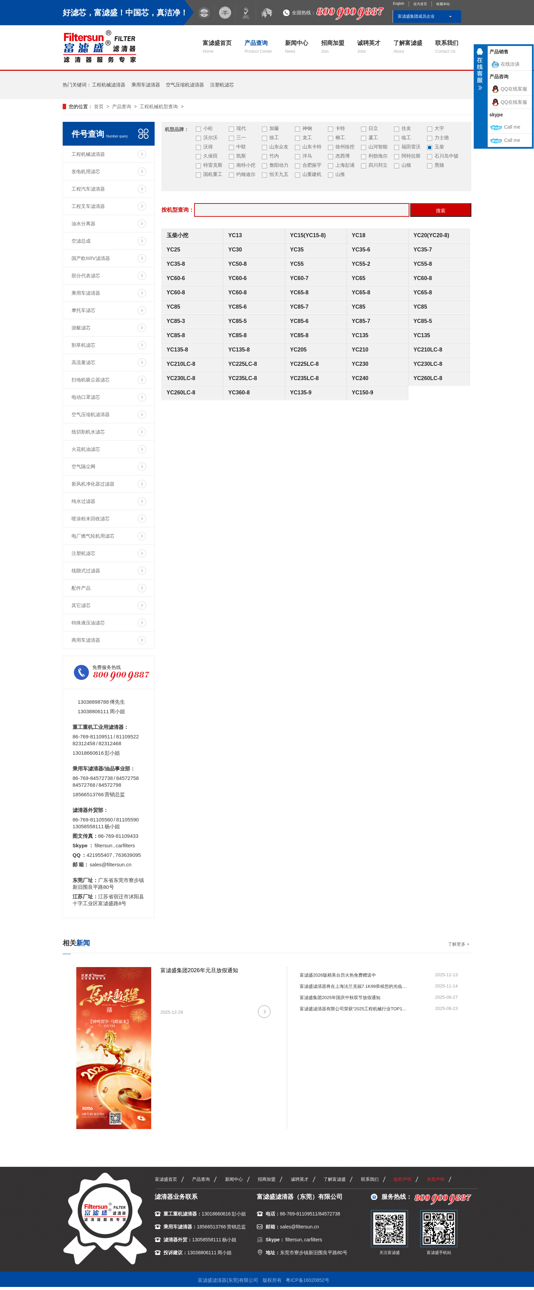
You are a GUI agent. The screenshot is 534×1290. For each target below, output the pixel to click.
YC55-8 (422, 264)
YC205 (298, 350)
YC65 (358, 278)
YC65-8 (299, 292)
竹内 (274, 156)
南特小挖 (245, 165)
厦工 (373, 137)
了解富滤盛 (407, 47)
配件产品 (81, 588)
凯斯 (241, 156)
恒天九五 (278, 174)
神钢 (307, 128)
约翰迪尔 (245, 174)
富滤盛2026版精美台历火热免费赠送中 (338, 975)
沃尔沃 (210, 137)
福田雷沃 (411, 146)
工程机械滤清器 (108, 84)
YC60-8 (422, 278)
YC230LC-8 (427, 364)
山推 (340, 174)
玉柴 (439, 146)
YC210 (360, 350)
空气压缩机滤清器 (185, 84)
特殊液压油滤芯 (88, 622)
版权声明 (402, 1179)
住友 (406, 128)
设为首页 (420, 4)
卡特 (340, 128)
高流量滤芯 (83, 362)
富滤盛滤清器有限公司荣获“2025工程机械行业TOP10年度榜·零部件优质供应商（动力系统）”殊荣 (354, 1008)
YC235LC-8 (242, 378)
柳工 (340, 137)
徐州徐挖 (345, 146)
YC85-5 (237, 321)
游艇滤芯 (81, 327)
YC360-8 (239, 392)
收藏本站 (443, 4)
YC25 (173, 249)
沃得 (208, 146)
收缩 (480, 71)
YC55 (297, 264)
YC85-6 (237, 307)
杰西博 (342, 156)
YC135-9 (301, 392)
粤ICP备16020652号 (307, 1280)
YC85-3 (176, 321)
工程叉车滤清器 (88, 206)
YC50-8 (237, 264)
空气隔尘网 (83, 466)
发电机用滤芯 (86, 171)
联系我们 (446, 47)
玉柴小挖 (177, 235)
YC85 (173, 307)
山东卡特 (311, 146)
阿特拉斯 (411, 156)
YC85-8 (176, 335)
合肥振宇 (311, 165)
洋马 (307, 156)
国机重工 (212, 174)
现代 (241, 128)
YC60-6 (176, 278)
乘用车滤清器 (145, 84)
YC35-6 (361, 249)
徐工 (274, 137)
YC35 (297, 249)
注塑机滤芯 (222, 84)
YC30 (235, 249)
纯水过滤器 (83, 501)
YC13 (235, 235)
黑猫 (439, 165)
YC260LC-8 (427, 378)
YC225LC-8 (242, 364)
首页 (99, 106)
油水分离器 (83, 223)
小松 (208, 128)
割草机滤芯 (83, 345)
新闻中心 (296, 47)
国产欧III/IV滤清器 (91, 258)
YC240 (360, 378)
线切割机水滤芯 (88, 432)
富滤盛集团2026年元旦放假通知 (199, 970)
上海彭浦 (345, 165)
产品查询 (258, 47)
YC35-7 (422, 249)
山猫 (406, 165)
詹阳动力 (278, 165)
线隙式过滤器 (86, 570)
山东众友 (278, 146)
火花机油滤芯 (86, 449)
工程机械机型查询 (159, 106)
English (398, 3)
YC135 (360, 335)
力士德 (442, 137)
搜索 (440, 210)
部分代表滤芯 (86, 275)
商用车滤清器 (86, 640)
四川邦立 (378, 165)
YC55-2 (361, 264)
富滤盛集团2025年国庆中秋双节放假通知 (340, 997)
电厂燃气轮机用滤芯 (93, 536)
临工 (406, 137)
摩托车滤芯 (83, 310)
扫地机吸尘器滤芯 (91, 379)
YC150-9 (362, 392)
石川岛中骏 (446, 156)
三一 (241, 137)
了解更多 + (458, 944)
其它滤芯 (81, 605)
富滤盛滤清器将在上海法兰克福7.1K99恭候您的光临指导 (354, 986)
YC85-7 (299, 307)
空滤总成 (81, 241)
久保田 (210, 156)
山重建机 (311, 174)
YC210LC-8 (427, 350)
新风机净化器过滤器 (93, 484)
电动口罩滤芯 (86, 397)
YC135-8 (177, 350)
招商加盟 (332, 47)
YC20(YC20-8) (431, 235)
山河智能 (378, 146)
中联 (241, 146)
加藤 (274, 128)
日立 (373, 128)
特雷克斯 (212, 165)
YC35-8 (176, 264)
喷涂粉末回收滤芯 (91, 518)
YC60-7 (299, 278)
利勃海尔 (378, 156)
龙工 (307, 137)
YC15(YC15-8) (308, 235)
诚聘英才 (368, 47)
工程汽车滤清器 (88, 189)
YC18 (358, 235)
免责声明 (435, 1179)
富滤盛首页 (217, 47)
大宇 (439, 128)
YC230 (360, 364)
